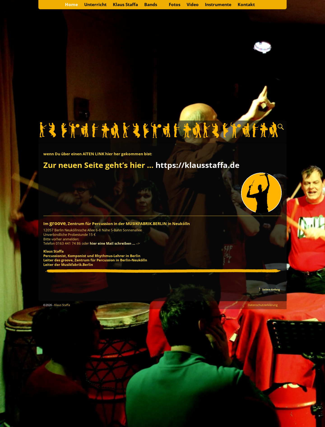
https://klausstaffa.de (197, 165)
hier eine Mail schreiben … (112, 243)
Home (71, 4)
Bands (150, 4)
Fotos (174, 4)
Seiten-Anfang (269, 289)
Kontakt (246, 4)
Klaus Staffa (125, 4)
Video (193, 4)
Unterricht (95, 4)
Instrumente (218, 4)
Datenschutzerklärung (263, 305)
